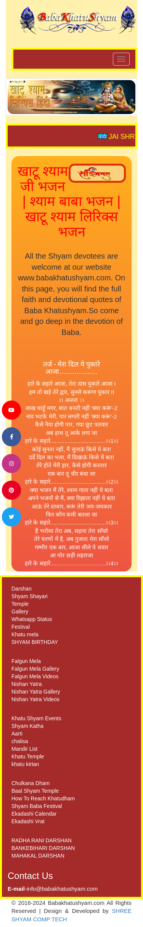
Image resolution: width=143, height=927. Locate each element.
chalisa (19, 741)
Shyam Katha (27, 726)
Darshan (21, 589)
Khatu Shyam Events (36, 718)
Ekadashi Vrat (28, 821)
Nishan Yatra (26, 684)
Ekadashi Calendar (33, 814)
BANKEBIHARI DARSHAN (43, 848)
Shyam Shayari (29, 596)
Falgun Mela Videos (34, 676)
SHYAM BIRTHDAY (34, 642)
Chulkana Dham (30, 783)
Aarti (16, 734)
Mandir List (24, 749)
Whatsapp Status (31, 619)
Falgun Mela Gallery (35, 669)
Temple (20, 604)
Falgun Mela (26, 661)
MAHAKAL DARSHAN (37, 856)
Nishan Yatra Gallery (35, 692)
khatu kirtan (25, 764)
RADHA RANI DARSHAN (41, 840)
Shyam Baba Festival (36, 806)
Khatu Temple (27, 756)
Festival (20, 627)
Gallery (19, 611)
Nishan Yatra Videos (35, 699)
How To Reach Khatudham (43, 798)
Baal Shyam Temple (35, 791)
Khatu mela (25, 634)
